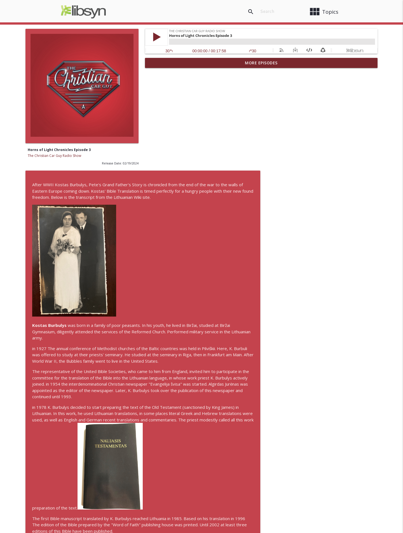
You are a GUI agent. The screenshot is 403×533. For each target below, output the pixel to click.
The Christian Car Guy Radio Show (54, 155)
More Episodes (261, 62)
